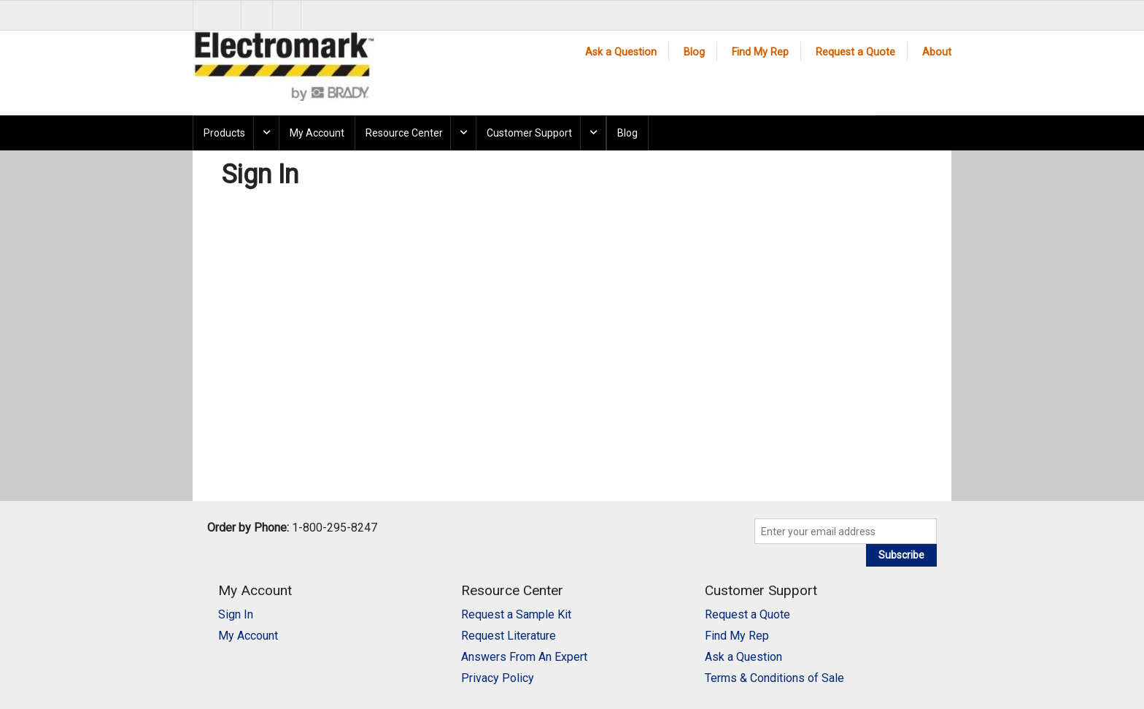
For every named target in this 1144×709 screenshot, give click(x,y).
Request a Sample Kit (516, 614)
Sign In (235, 614)
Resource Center (404, 133)
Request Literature (508, 636)
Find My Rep (760, 52)
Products (224, 133)
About (936, 52)
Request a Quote (855, 52)
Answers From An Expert (524, 657)
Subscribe (901, 555)
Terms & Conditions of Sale (774, 678)
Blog (694, 52)
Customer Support (529, 133)
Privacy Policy (497, 678)
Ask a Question (621, 52)
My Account (317, 133)
